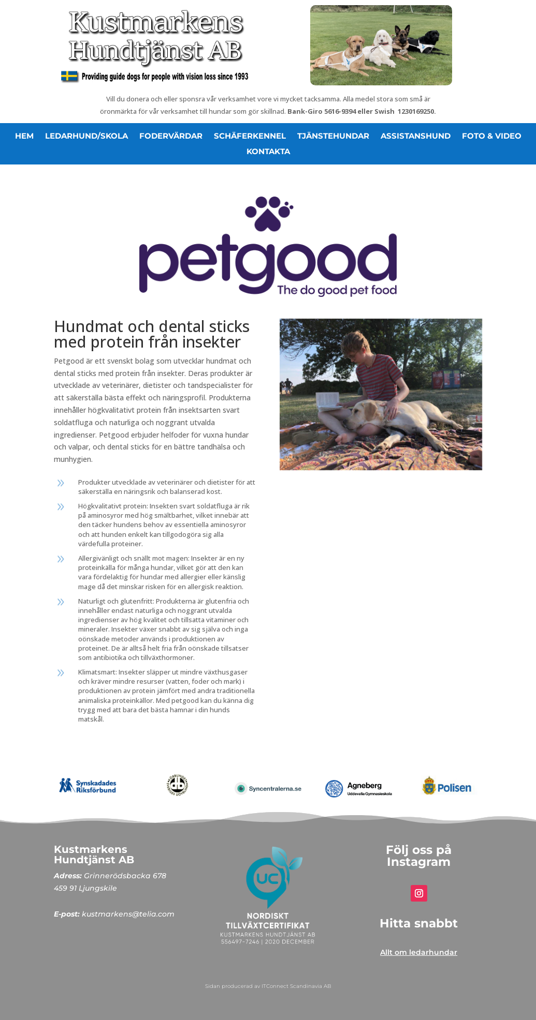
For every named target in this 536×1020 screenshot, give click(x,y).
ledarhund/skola (86, 136)
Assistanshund (416, 136)
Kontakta (268, 152)
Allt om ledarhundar (418, 952)
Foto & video (491, 136)
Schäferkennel (250, 136)
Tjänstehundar (333, 136)
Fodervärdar (170, 136)
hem (24, 136)
